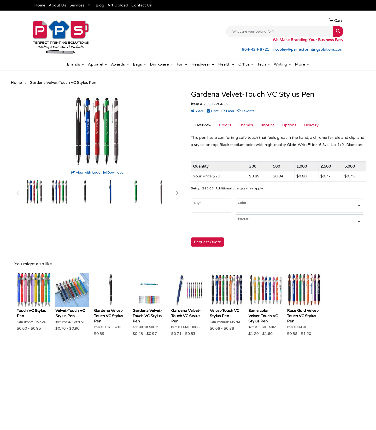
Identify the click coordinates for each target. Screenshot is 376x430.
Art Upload (117, 5)
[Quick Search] (279, 31)
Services (77, 5)
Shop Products (183, 386)
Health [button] (224, 64)
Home (39, 5)
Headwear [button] (200, 64)
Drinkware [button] (159, 64)
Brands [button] (73, 64)
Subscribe (288, 416)
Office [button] (244, 64)
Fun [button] (180, 64)
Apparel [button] (95, 64)
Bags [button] (137, 64)
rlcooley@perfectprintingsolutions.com (308, 49)
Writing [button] (280, 64)
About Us (57, 5)
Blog (100, 5)
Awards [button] (118, 64)
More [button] (300, 64)
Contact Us (141, 5)
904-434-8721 (255, 49)
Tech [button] (262, 64)
